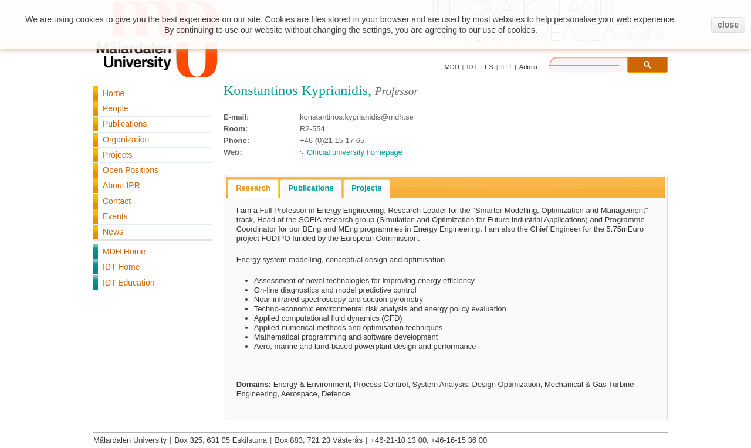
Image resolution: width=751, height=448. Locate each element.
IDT (471, 66)
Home (113, 93)
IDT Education (128, 282)
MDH (452, 66)
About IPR (121, 185)
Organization (126, 139)
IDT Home (121, 266)
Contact (117, 201)
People (115, 108)
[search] (596, 63)
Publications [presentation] (310, 188)
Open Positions (130, 170)
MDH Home (124, 251)
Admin (528, 66)
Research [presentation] (253, 188)
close (728, 24)
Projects (118, 154)
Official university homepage (354, 152)
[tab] (253, 188)
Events (115, 216)
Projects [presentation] (366, 188)
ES (489, 66)
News (113, 231)
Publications (125, 123)
